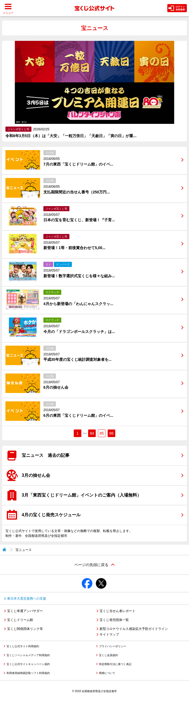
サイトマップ (109, 634)
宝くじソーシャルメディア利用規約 (28, 655)
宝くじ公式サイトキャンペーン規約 (28, 664)
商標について (107, 673)
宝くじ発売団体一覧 (114, 620)
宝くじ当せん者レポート (117, 611)
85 (102, 433)
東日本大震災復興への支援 (26, 598)
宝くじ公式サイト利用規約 (23, 646)
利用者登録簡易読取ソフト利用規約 (28, 673)
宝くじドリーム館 (20, 620)
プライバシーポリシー (112, 646)
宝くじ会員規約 (108, 655)
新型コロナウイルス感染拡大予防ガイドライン (134, 629)
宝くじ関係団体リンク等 (25, 629)
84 (92, 433)
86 (111, 433)
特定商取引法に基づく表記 (115, 664)
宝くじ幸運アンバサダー (25, 611)
